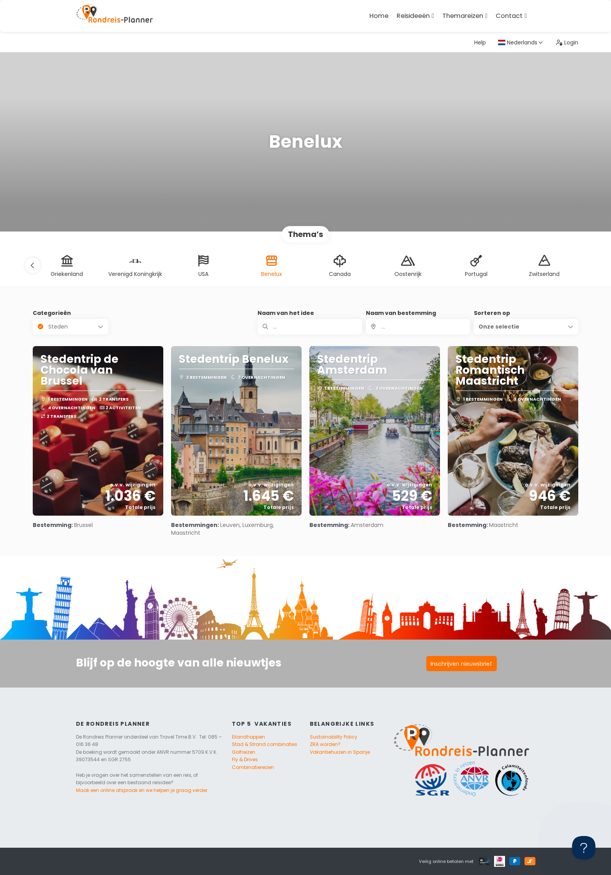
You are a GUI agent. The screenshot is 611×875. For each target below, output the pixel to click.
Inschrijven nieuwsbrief (461, 664)
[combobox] (418, 326)
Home (378, 15)
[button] (33, 265)
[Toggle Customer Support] (583, 847)
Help (480, 42)
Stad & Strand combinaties (264, 744)
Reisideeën (413, 15)
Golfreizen (243, 752)
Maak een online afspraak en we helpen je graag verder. (142, 790)
